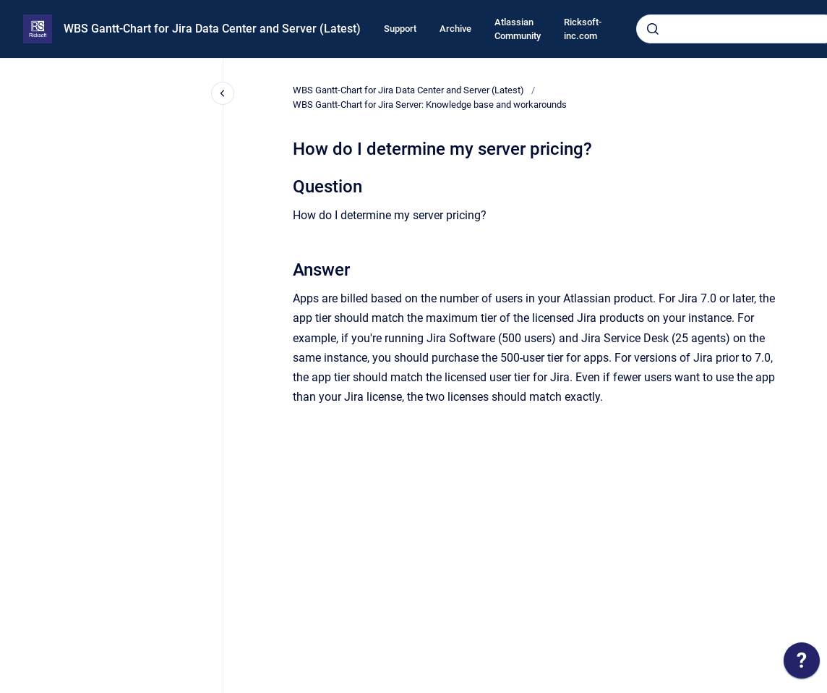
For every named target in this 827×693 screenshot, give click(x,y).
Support (400, 28)
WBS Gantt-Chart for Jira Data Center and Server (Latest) (212, 28)
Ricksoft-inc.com (582, 29)
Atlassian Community (517, 29)
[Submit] (652, 29)
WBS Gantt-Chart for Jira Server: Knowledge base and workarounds (430, 104)
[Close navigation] (222, 93)
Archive (455, 28)
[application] (801, 664)
